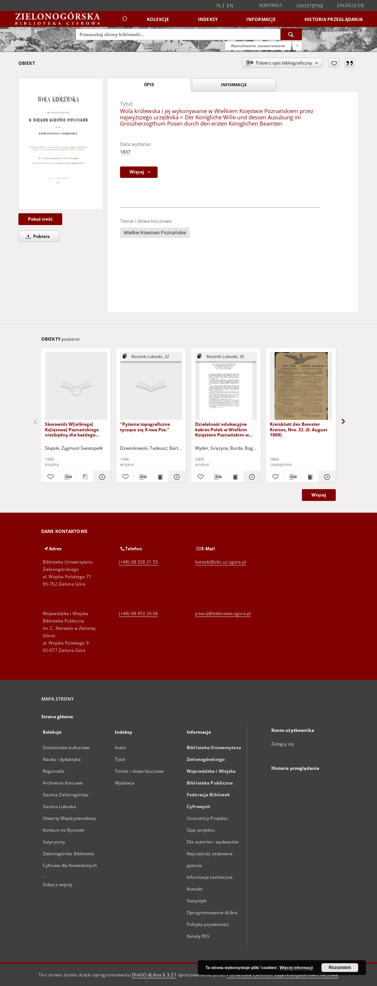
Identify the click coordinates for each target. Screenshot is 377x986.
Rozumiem (340, 967)
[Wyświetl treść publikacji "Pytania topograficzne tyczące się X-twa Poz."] (159, 477)
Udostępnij (309, 6)
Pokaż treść (40, 219)
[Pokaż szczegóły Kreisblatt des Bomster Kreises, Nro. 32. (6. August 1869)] (326, 477)
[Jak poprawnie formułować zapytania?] (297, 45)
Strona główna (57, 716)
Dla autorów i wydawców (212, 842)
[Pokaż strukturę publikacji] (151, 356)
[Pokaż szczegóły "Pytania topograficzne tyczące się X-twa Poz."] (176, 477)
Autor (121, 747)
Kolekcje (158, 19)
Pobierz (36, 236)
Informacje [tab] (234, 84)
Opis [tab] (149, 84)
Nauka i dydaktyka (62, 759)
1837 (125, 152)
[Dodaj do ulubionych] (334, 63)
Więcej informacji (296, 967)
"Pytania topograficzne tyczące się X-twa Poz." (145, 426)
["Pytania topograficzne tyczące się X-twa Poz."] (151, 386)
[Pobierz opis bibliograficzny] (67, 477)
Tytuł (120, 759)
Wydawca (125, 783)
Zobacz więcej (57, 884)
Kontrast (270, 5)
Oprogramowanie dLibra (212, 912)
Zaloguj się (350, 5)
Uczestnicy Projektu (207, 818)
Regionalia (53, 771)
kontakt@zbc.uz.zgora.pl (220, 562)
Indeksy (208, 19)
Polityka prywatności (208, 924)
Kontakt (194, 889)
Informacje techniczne (210, 877)
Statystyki (197, 901)
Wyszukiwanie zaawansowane (258, 45)
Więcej (318, 495)
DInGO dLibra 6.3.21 (154, 975)
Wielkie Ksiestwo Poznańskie (155, 232)
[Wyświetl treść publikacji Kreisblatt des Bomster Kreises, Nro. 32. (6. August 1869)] (309, 477)
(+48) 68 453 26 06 (138, 613)
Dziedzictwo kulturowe (66, 747)
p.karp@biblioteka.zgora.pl (223, 613)
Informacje (261, 19)
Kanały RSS (198, 936)
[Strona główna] (124, 19)
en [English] (230, 5)
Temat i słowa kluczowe (139, 771)
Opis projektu (201, 830)
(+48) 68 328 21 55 (138, 562)
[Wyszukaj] (291, 34)
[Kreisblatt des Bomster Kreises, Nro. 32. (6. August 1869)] (301, 386)
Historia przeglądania (333, 19)
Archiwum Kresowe (63, 783)
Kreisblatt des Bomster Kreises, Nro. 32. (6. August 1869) (298, 429)
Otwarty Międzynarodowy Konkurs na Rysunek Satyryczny (69, 830)
